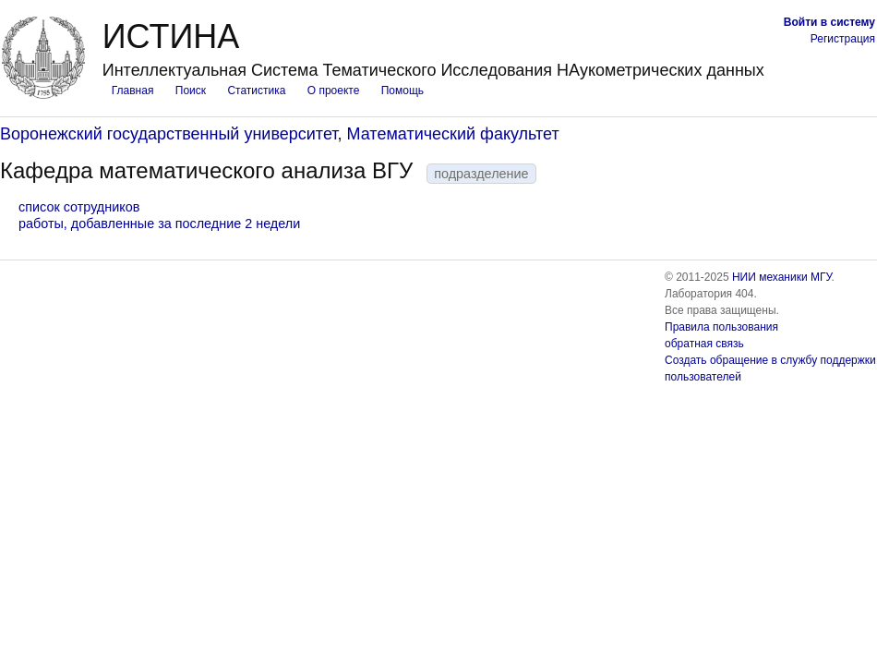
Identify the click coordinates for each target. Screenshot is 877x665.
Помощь (402, 90)
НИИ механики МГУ (782, 277)
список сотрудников (78, 207)
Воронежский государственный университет (169, 134)
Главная (133, 90)
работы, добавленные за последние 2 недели (159, 223)
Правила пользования (721, 326)
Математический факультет (453, 134)
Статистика (256, 90)
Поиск (190, 90)
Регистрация (843, 38)
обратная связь (704, 343)
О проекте (333, 90)
